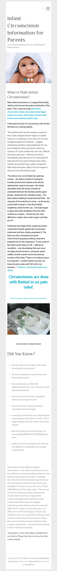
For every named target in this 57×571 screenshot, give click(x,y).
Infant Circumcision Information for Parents (25, 29)
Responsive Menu (48, 8)
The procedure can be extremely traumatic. (28, 298)
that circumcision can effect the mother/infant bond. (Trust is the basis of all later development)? (30, 387)
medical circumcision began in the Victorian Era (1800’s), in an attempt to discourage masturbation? (30, 446)
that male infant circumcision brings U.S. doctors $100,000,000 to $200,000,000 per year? (30, 434)
